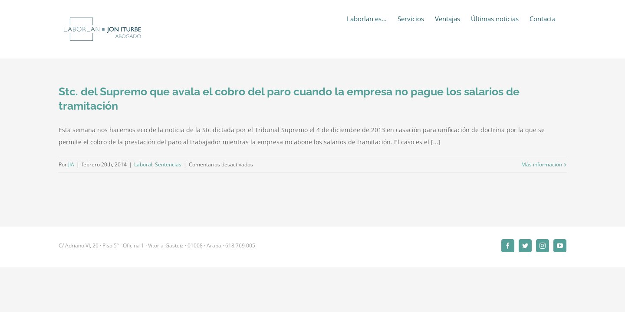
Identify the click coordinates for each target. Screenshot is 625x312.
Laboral (143, 164)
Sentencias (168, 164)
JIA (71, 164)
